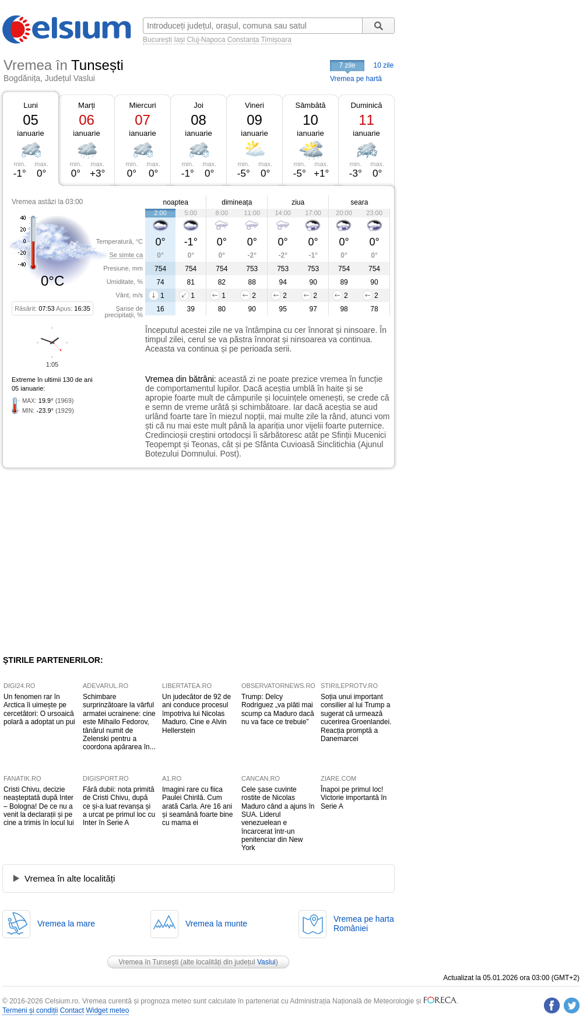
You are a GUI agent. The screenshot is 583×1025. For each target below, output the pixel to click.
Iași (179, 40)
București (157, 40)
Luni (30, 105)
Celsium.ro (61, 1001)
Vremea (159, 379)
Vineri (254, 105)
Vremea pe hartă (356, 78)
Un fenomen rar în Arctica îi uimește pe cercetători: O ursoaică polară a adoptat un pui (39, 709)
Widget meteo (107, 1010)
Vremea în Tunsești (148, 962)
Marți (86, 105)
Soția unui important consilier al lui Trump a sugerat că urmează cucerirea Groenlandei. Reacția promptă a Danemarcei (356, 718)
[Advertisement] (98, 561)
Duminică (366, 105)
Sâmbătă (310, 105)
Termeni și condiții (30, 1010)
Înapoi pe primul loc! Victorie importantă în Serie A (354, 797)
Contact (72, 1010)
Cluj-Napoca (206, 40)
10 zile (384, 65)
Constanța (243, 40)
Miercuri (142, 105)
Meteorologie (394, 1001)
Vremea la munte (216, 923)
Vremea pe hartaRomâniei (363, 923)
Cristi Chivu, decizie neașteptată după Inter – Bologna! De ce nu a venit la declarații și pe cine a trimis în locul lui (38, 806)
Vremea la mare (66, 923)
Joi (198, 105)
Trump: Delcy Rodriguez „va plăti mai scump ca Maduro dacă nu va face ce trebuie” (277, 709)
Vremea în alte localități (69, 878)
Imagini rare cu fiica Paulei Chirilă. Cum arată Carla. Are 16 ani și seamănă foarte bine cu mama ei (197, 806)
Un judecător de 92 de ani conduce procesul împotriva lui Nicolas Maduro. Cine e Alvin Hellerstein (196, 714)
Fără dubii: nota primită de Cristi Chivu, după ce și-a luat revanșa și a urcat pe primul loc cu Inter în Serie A (119, 806)
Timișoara (276, 40)
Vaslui (266, 962)
